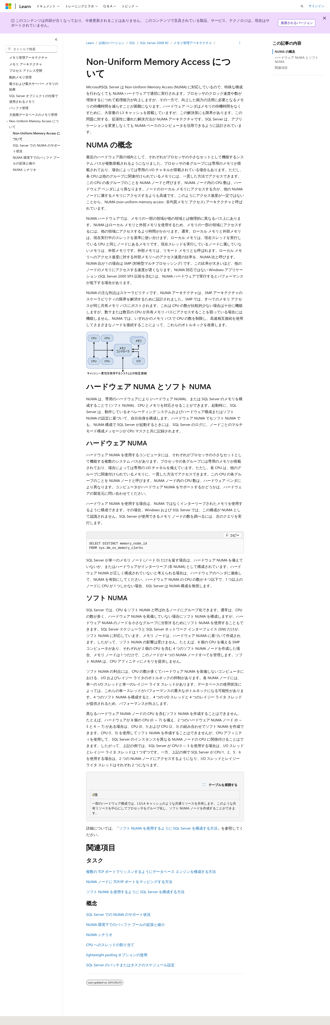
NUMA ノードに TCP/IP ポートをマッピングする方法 (129, 881)
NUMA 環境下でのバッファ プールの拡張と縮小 (125, 924)
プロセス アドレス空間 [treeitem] (25, 70)
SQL (132, 43)
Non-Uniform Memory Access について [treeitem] (36, 136)
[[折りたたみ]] (56, 39)
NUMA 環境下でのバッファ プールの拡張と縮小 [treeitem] (36, 160)
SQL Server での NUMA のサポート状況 (118, 914)
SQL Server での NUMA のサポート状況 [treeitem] (36, 148)
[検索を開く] (302, 6)
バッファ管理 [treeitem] (18, 108)
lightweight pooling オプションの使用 (116, 954)
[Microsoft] (8, 6)
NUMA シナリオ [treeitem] (24, 169)
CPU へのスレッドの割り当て (110, 944)
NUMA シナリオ (99, 934)
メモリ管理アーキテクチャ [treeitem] (28, 57)
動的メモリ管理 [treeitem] (20, 77)
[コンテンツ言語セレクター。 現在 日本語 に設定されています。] (15, 1018)
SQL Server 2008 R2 (154, 43)
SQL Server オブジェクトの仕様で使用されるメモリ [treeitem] (33, 99)
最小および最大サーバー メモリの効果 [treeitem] (33, 86)
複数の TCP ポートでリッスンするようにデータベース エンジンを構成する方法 (151, 871)
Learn (90, 43)
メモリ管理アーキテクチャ (192, 43)
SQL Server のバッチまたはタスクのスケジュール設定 (130, 964)
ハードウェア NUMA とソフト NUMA (296, 59)
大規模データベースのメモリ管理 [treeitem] (33, 114)
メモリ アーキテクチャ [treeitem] (25, 64)
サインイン (316, 6)
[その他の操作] (240, 43)
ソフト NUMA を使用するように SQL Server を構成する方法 (168, 828)
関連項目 (281, 67)
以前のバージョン (111, 43)
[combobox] (31, 49)
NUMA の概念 (285, 51)
